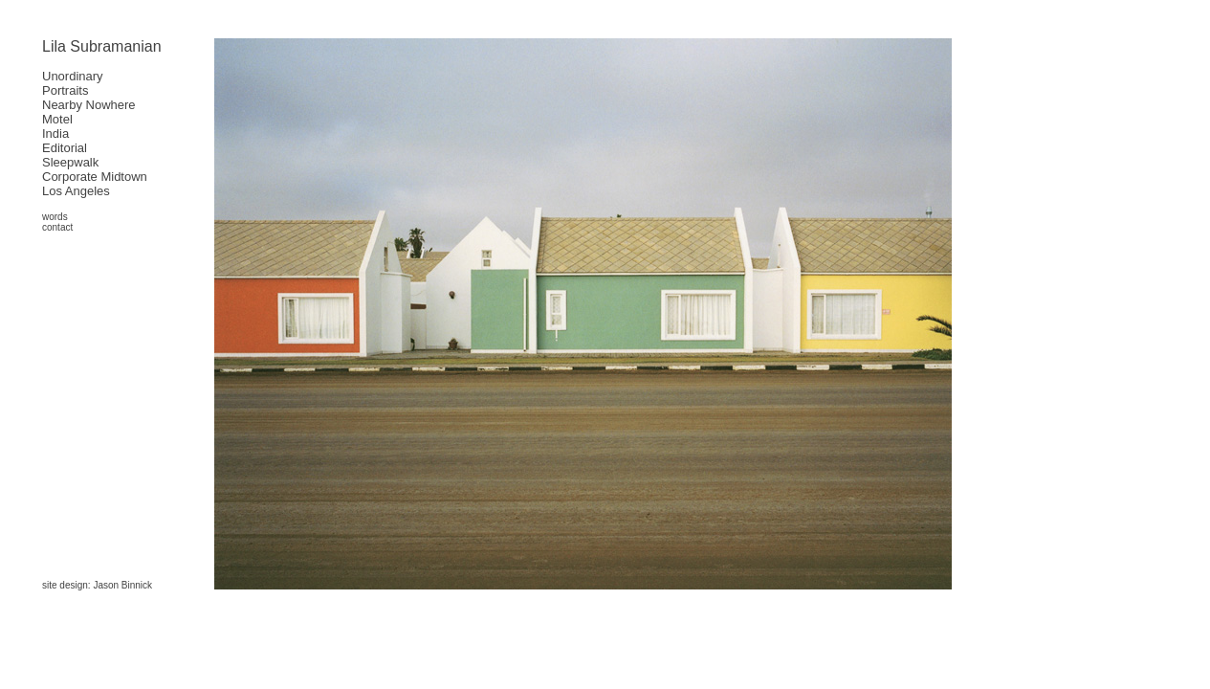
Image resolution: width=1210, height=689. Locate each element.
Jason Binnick (122, 585)
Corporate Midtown (94, 176)
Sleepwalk (70, 162)
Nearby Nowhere (89, 105)
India (55, 133)
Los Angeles (76, 191)
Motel (57, 119)
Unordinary (72, 76)
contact (57, 227)
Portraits (65, 90)
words (55, 216)
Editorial (64, 148)
